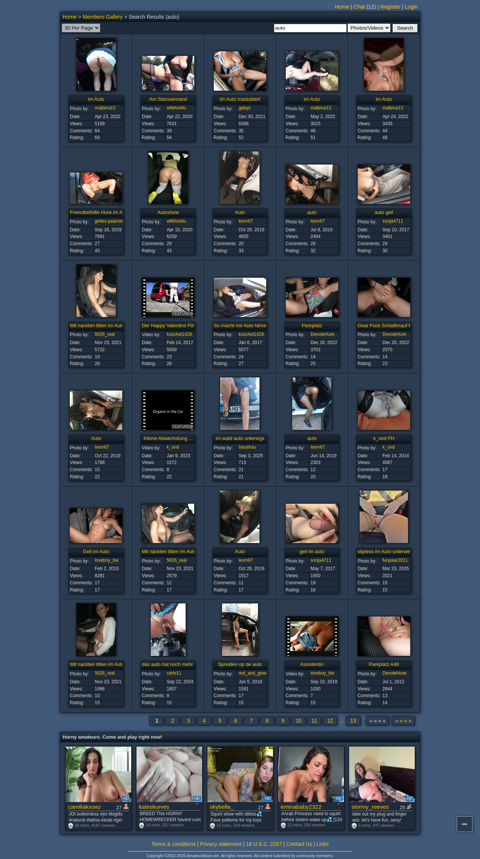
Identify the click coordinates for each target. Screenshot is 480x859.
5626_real (105, 334)
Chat (359, 7)
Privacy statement (221, 844)
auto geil (384, 212)
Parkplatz (312, 325)
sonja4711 (392, 221)
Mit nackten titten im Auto (97, 325)
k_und (172, 447)
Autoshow (168, 212)
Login (411, 7)
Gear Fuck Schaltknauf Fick (388, 325)
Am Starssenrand (168, 99)
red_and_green (253, 673)
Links (322, 844)
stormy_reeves (370, 807)
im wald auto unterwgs (240, 438)
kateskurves (154, 807)
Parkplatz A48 (384, 664)
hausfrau (247, 447)
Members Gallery (102, 17)
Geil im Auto (96, 551)
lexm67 (245, 221)
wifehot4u (176, 108)
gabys (244, 108)
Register (390, 7)
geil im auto (312, 551)
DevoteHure (322, 334)
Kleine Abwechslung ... (168, 438)
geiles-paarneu (109, 221)
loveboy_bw (106, 560)
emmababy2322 (301, 807)
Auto (240, 212)
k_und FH (383, 438)
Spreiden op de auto (240, 664)
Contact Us (299, 844)
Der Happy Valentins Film (169, 325)
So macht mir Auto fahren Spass (249, 325)
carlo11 (173, 673)
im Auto (96, 99)
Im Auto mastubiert (240, 99)
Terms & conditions (174, 844)
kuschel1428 (179, 334)
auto (311, 212)
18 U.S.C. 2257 (264, 844)
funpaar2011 (395, 560)
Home (342, 7)
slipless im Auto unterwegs (386, 551)
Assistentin (312, 664)
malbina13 (105, 108)
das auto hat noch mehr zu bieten (178, 664)
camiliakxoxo (84, 807)
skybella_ (222, 807)
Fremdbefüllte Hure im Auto (99, 212)
